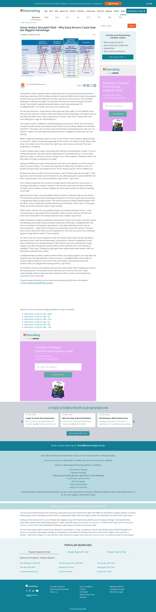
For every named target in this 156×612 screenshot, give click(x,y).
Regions (109, 11)
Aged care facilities (78, 487)
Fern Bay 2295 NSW (27, 567)
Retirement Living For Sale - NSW (38, 314)
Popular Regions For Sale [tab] (78, 552)
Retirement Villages (79, 469)
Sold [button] (56, 11)
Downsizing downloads (59, 589)
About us (53, 592)
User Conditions (86, 586)
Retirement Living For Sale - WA (37, 324)
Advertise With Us (116, 586)
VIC (67, 17)
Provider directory (57, 586)
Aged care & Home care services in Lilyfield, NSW (93, 522)
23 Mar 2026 (67, 414)
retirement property (95, 460)
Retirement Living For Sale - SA (37, 322)
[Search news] (114, 26)
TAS (120, 17)
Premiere (80, 11)
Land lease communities (79, 478)
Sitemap (83, 597)
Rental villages (78, 481)
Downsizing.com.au (53, 460)
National (36, 17)
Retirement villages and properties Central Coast (83, 535)
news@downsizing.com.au (91, 445)
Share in (80, 85)
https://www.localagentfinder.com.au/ (37, 283)
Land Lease (90, 11)
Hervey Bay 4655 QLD (106, 563)
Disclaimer (84, 592)
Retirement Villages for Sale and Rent (43, 535)
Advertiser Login (116, 592)
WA (109, 17)
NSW (46, 17)
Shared (72, 11)
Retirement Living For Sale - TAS (37, 327)
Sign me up (113, 3)
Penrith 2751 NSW (104, 571)
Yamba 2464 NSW (65, 571)
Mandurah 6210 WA (66, 567)
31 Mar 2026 (31, 414)
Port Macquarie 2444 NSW (30, 563)
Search (132, 26)
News (123, 11)
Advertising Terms (87, 594)
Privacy (83, 589)
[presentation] (22, 421)
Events (116, 11)
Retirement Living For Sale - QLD (37, 319)
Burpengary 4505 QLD (106, 567)
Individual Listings (116, 589)
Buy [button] (46, 11)
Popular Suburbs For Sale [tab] (39, 552)
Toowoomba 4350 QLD (29, 571)
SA (78, 17)
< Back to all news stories (28, 22)
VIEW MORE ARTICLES (78, 433)
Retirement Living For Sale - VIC (37, 316)
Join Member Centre (136, 11)
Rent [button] (51, 11)
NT (99, 17)
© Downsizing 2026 (78, 609)
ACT (88, 17)
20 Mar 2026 (104, 414)
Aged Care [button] (64, 11)
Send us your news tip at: (64, 445)
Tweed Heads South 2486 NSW (71, 563)
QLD (57, 17)
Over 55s (100, 11)
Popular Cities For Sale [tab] (116, 552)
